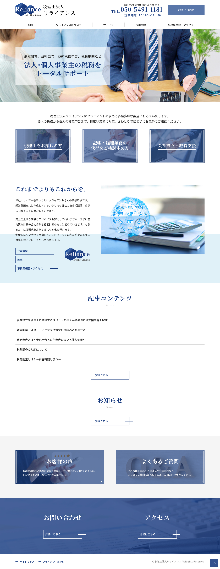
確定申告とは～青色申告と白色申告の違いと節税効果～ (51, 340)
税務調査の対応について (32, 349)
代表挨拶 (22, 251)
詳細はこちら (53, 534)
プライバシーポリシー (55, 561)
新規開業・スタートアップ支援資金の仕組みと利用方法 (51, 330)
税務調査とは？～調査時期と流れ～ (39, 359)
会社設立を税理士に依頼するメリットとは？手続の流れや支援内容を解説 (62, 320)
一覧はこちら (100, 375)
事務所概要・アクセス (30, 268)
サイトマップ (27, 561)
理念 (20, 259)
